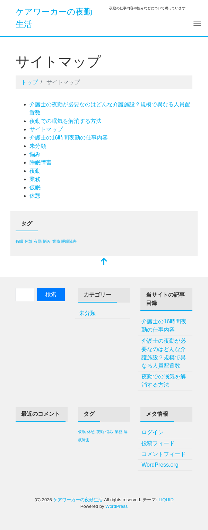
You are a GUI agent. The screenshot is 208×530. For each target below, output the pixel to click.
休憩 (35, 196)
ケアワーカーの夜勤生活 (78, 499)
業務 (35, 179)
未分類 (37, 146)
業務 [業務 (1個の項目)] (56, 241)
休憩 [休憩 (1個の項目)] (28, 241)
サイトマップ (46, 129)
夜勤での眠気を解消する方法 (65, 121)
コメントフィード (163, 454)
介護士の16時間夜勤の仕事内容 (68, 138)
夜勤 (35, 171)
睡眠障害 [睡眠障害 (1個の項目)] (69, 241)
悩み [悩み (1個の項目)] (47, 241)
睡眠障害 (40, 162)
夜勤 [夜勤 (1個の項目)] (38, 241)
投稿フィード (158, 443)
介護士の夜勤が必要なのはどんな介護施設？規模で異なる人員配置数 (163, 353)
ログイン (152, 432)
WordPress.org (159, 465)
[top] (104, 262)
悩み (35, 154)
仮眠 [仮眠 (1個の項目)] (19, 241)
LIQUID (165, 499)
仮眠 (35, 187)
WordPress (116, 506)
